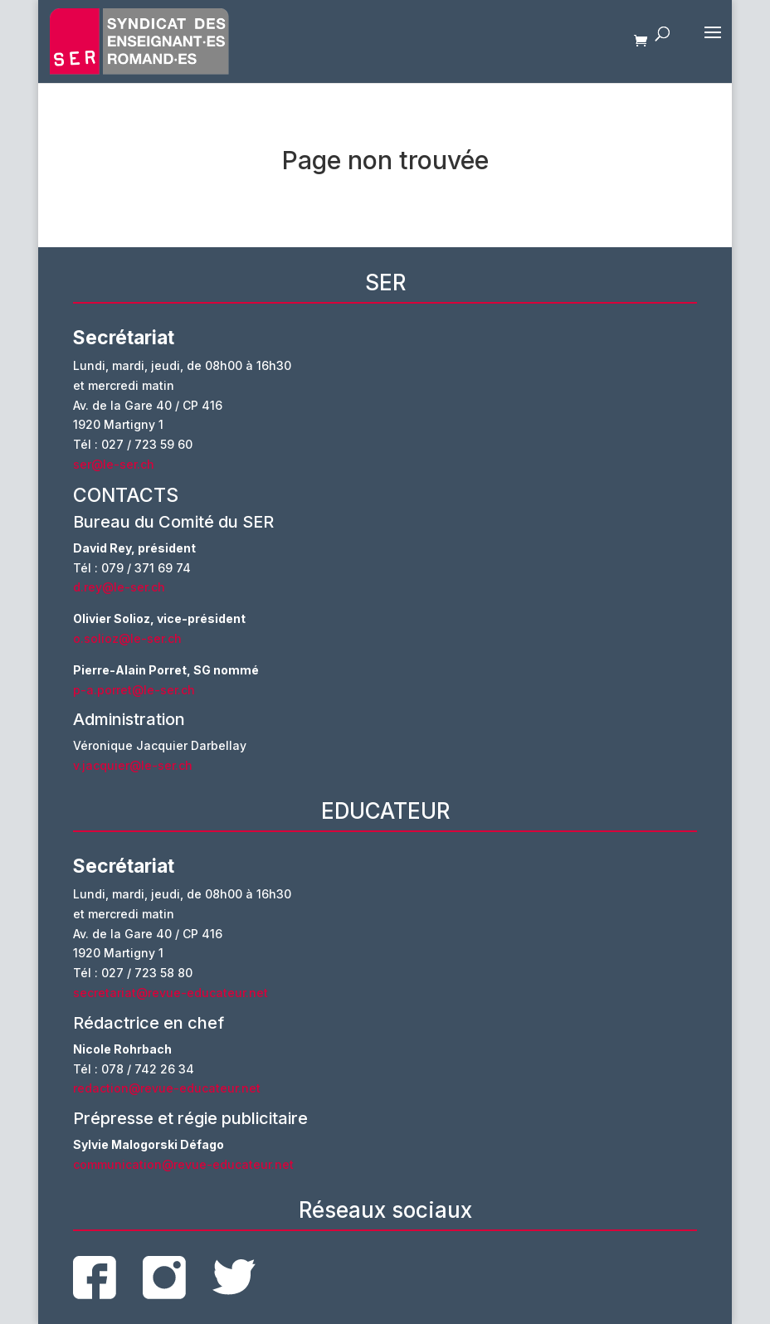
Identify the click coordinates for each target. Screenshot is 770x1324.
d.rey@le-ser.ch (119, 587)
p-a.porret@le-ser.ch (134, 690)
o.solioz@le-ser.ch (127, 638)
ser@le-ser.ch (113, 464)
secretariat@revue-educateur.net (170, 993)
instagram (164, 1277)
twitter (234, 1277)
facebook (94, 1277)
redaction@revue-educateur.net (167, 1088)
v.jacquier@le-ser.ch (132, 765)
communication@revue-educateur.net (183, 1164)
